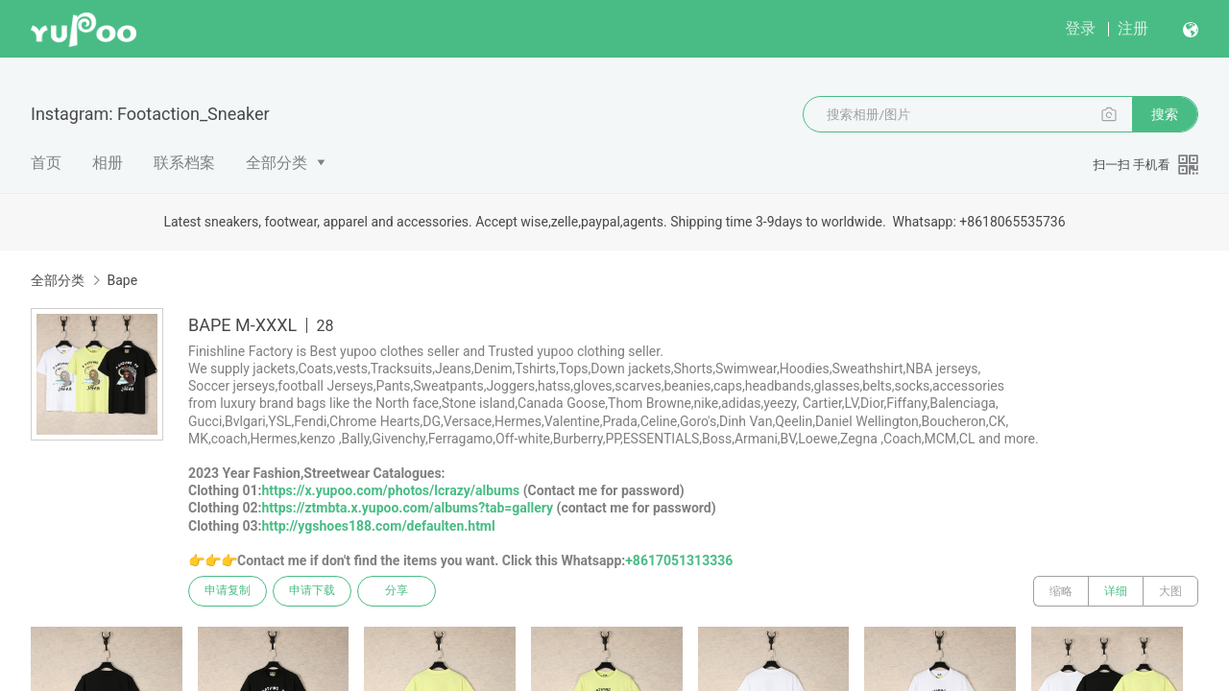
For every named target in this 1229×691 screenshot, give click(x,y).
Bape (122, 280)
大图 (1170, 591)
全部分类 (276, 163)
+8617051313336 (679, 560)
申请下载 (315, 591)
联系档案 (184, 163)
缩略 (1060, 591)
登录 (1080, 28)
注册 (1133, 28)
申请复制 (228, 591)
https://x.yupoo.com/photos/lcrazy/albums (390, 490)
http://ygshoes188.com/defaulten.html (377, 526)
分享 (401, 591)
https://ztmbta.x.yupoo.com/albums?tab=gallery (407, 507)
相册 (107, 163)
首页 (46, 163)
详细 (1115, 591)
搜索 (1164, 114)
